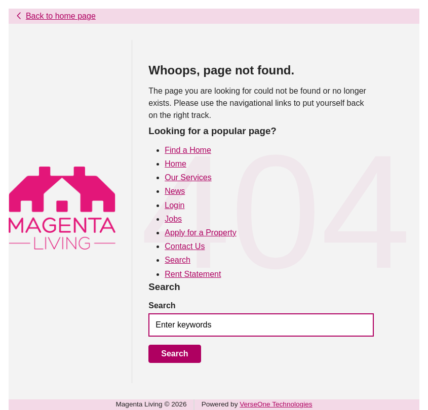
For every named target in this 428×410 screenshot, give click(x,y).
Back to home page (61, 16)
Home (175, 163)
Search (177, 260)
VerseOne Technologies (276, 404)
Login (174, 205)
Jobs (173, 219)
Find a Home (188, 150)
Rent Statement (193, 274)
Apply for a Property (200, 232)
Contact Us (185, 246)
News (175, 191)
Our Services (188, 177)
